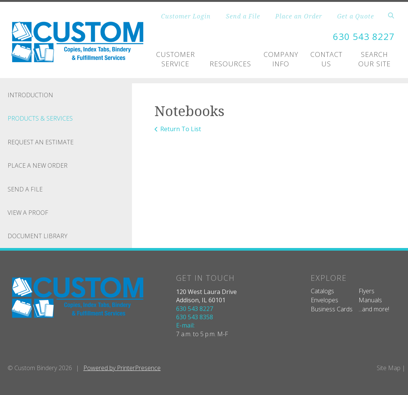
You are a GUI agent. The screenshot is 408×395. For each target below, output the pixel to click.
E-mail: (185, 325)
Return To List (180, 129)
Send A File (25, 189)
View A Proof (28, 212)
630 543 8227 (364, 36)
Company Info (281, 59)
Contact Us (326, 59)
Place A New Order (37, 165)
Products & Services (40, 118)
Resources (230, 63)
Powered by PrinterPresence (122, 368)
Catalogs (322, 291)
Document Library (37, 236)
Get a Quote (355, 16)
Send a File (243, 16)
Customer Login (186, 16)
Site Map (388, 368)
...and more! (374, 309)
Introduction (30, 95)
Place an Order (298, 16)
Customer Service (175, 59)
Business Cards (332, 309)
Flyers (366, 291)
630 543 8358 (194, 317)
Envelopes (324, 300)
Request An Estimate (41, 142)
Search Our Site (374, 59)
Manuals (370, 300)
